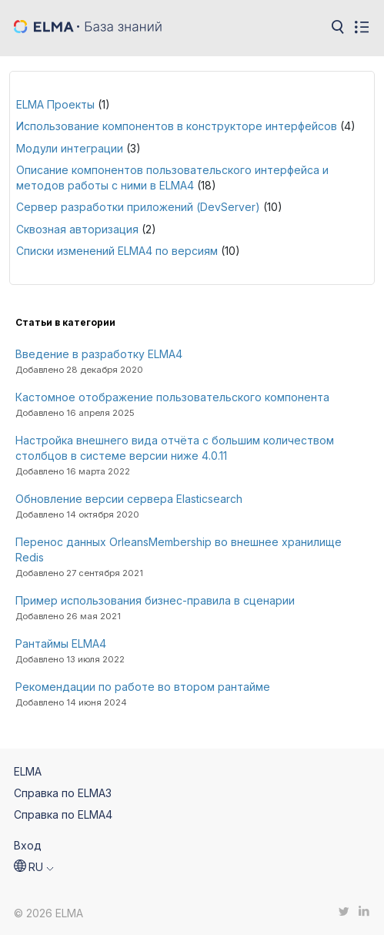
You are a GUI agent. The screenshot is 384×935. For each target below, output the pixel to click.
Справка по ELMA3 (63, 792)
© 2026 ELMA (48, 913)
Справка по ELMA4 (63, 814)
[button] (34, 867)
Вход (28, 845)
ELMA (28, 771)
